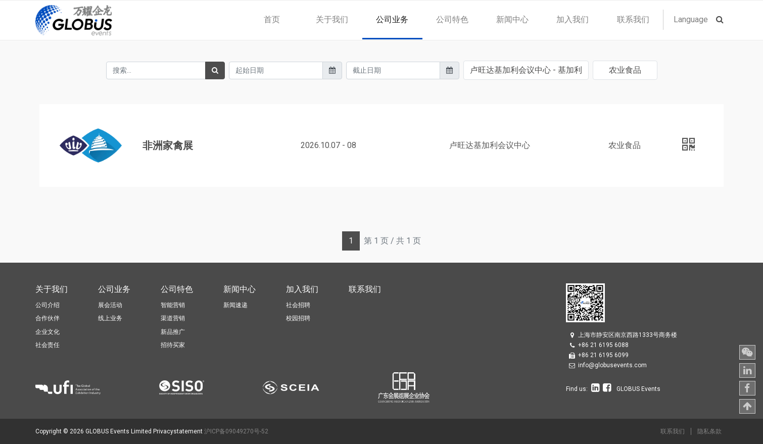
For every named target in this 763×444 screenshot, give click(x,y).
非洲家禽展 (167, 145)
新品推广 (173, 331)
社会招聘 (298, 305)
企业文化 (47, 331)
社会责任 (47, 345)
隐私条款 (709, 431)
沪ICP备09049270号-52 (236, 431)
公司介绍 (47, 305)
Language (691, 19)
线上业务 (110, 318)
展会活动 (110, 305)
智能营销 (173, 305)
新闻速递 (235, 305)
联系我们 (672, 431)
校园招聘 (298, 318)
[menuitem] (272, 20)
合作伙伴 (47, 318)
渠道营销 (173, 318)
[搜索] (215, 70)
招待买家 (173, 345)
